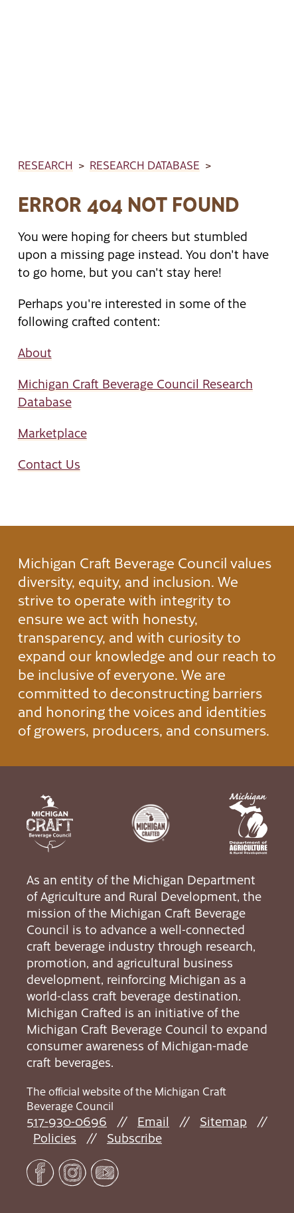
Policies (54, 1137)
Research (45, 164)
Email (153, 1121)
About (35, 352)
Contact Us (49, 463)
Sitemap (223, 1121)
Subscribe (134, 1137)
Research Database (145, 164)
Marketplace (52, 432)
